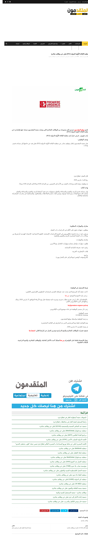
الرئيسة (82, 42)
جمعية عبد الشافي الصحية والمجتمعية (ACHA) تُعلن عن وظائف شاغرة (60, 415)
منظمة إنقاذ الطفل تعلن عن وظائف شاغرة (69, 443)
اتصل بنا (63, 1)
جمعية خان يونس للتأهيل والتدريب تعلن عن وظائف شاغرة (64, 492)
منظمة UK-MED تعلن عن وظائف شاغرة (70, 474)
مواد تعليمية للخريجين (50, 42)
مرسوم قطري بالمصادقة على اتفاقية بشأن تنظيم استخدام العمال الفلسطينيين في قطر (10, 116)
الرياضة (15, 42)
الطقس (72, 46)
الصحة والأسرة (81, 46)
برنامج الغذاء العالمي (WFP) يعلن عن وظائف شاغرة (66, 423)
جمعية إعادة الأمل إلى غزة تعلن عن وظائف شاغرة (67, 487)
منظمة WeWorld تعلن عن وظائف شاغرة (70, 439)
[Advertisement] (34, 24)
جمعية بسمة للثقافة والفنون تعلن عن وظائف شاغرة (66, 479)
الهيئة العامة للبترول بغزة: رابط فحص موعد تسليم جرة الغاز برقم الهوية (10, 124)
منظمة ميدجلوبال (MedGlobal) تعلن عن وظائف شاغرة (65, 419)
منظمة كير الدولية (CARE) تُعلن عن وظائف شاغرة (67, 470)
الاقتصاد (32, 42)
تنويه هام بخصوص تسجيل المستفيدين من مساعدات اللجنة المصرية (11, 108)
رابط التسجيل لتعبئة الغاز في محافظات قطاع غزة (67, 410)
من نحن (76, 1)
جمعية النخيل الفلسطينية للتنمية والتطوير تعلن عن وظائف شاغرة (62, 461)
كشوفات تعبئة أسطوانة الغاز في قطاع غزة (69, 406)
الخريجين (40, 42)
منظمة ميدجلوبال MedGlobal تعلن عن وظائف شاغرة (66, 448)
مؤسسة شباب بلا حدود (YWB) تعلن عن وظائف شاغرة (65, 456)
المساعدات (74, 42)
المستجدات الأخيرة (58, 55)
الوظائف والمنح (23, 42)
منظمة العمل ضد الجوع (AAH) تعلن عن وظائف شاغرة (65, 452)
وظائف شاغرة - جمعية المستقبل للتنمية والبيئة (68, 483)
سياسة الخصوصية (70, 1)
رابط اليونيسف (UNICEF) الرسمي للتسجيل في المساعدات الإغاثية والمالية (11, 100)
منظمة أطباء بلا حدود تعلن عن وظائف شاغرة (69, 465)
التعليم (60, 42)
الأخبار (67, 42)
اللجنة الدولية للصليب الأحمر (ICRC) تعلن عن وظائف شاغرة (64, 428)
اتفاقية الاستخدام (82, 1)
